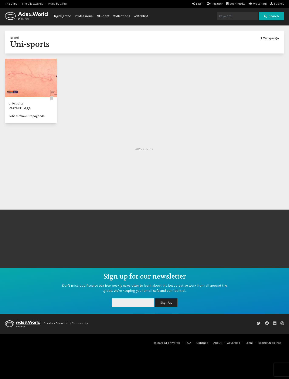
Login (197, 4)
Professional (84, 16)
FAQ (188, 343)
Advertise (233, 343)
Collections (121, 16)
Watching (258, 4)
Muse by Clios (57, 4)
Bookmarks (236, 4)
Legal (249, 343)
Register (215, 4)
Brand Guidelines (269, 343)
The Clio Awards (32, 4)
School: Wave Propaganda (26, 116)
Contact (202, 343)
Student (103, 16)
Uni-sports (16, 103)
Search (271, 16)
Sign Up (166, 302)
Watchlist (141, 16)
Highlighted (62, 16)
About (217, 343)
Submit (277, 4)
